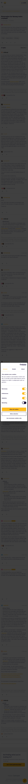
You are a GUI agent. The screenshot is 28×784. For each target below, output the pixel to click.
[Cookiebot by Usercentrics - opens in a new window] (20, 365)
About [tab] (23, 369)
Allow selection (14, 413)
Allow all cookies (14, 409)
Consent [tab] (5, 369)
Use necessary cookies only (13, 418)
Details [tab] (14, 369)
